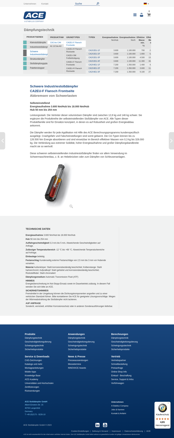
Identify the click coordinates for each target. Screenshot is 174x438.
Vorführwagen (117, 383)
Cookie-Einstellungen (80, 431)
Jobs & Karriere (117, 410)
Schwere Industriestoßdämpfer (39, 53)
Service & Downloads (37, 356)
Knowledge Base (32, 375)
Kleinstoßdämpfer (38, 42)
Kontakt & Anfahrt (118, 413)
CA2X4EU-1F (94, 65)
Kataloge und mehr (33, 364)
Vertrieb (115, 356)
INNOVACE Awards (77, 368)
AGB (148, 431)
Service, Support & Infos (122, 379)
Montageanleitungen (34, 368)
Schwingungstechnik (34, 345)
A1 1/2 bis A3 (55, 46)
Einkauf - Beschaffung (121, 375)
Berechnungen (119, 334)
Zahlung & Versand (100, 431)
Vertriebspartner (118, 360)
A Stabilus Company (119, 406)
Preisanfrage (117, 368)
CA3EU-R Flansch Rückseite (74, 69)
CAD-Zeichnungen (33, 360)
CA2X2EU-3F (94, 57)
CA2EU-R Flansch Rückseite (74, 50)
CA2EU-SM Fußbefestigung (72, 56)
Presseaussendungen (78, 360)
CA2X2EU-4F (94, 61)
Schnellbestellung (119, 364)
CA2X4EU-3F (94, 72)
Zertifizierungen (32, 387)
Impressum (116, 431)
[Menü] (168, 404)
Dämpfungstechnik (33, 338)
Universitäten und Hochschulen (39, 383)
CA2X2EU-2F (94, 54)
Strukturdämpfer (37, 59)
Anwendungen (76, 334)
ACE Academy (31, 379)
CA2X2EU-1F (94, 50)
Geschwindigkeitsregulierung (38, 342)
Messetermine (74, 364)
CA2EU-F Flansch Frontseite (74, 43)
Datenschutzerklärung (133, 431)
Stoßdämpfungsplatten (39, 63)
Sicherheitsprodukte (34, 349)
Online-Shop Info (119, 372)
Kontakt (44, 4)
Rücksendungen (32, 391)
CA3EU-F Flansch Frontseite (74, 63)
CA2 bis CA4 (55, 42)
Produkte (30, 334)
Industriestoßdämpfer (39, 47)
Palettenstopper (37, 68)
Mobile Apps (30, 372)
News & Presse (76, 356)
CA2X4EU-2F (94, 68)
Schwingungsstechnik (121, 345)
